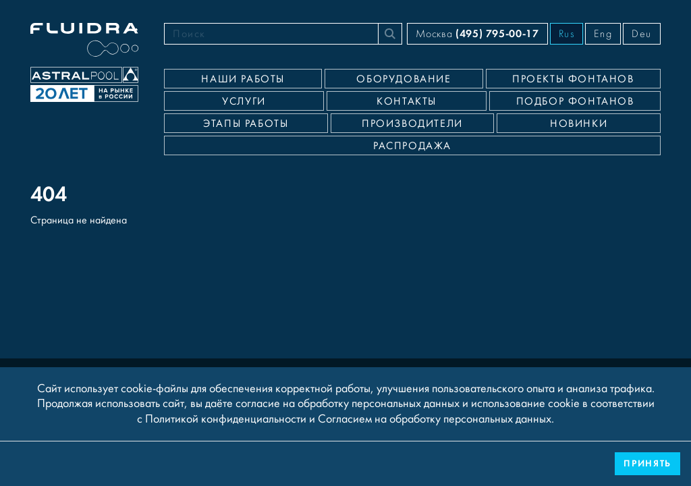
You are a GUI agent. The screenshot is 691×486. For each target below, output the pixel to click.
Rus (567, 34)
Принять (647, 463)
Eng (603, 34)
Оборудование (403, 79)
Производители (412, 123)
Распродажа (412, 146)
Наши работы (243, 79)
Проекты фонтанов (573, 79)
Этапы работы (245, 123)
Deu (642, 34)
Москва (477, 33)
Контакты (407, 101)
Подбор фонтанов (575, 101)
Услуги (244, 101)
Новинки (578, 123)
